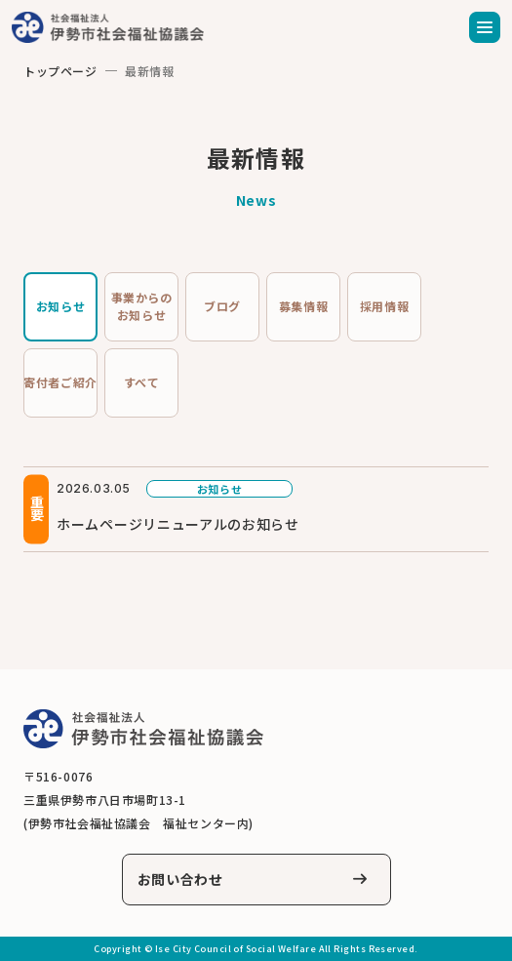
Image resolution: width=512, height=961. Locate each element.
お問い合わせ (180, 879)
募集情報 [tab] (303, 306)
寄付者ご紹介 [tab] (60, 382)
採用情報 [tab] (384, 306)
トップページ (60, 70)
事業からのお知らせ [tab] (142, 306)
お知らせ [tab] (60, 306)
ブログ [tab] (222, 306)
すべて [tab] (142, 382)
